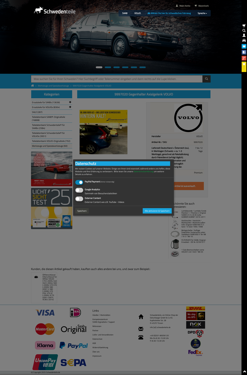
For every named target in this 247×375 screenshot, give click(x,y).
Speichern (82, 210)
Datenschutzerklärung (143, 171)
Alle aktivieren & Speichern (157, 210)
